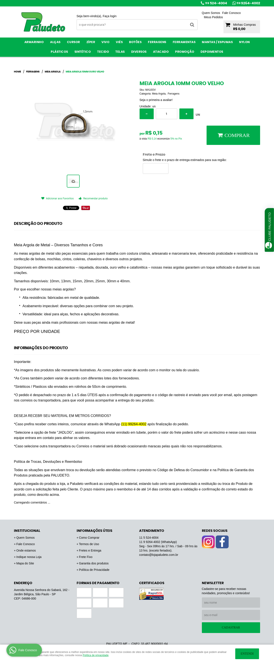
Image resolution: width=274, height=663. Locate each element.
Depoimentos (212, 51)
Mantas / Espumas (217, 42)
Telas (120, 51)
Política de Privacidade (94, 569)
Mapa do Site (25, 563)
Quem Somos (211, 13)
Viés (119, 42)
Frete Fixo (85, 557)
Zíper (90, 42)
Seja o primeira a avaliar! (156, 100)
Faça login (110, 16)
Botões (135, 42)
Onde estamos (26, 550)
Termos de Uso (89, 544)
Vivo (105, 42)
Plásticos (59, 51)
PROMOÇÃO (184, 51)
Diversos (139, 51)
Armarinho (34, 42)
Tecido (103, 51)
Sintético (82, 51)
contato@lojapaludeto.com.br (158, 554)
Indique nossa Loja (29, 557)
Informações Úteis (94, 530)
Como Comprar (89, 537)
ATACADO (161, 51)
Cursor (73, 42)
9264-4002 (248, 3)
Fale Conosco (231, 13)
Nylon (244, 42)
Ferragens (157, 42)
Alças (55, 42)
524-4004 (216, 3)
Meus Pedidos (213, 17)
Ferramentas (184, 42)
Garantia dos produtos (94, 563)
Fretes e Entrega (90, 550)
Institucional (27, 530)
